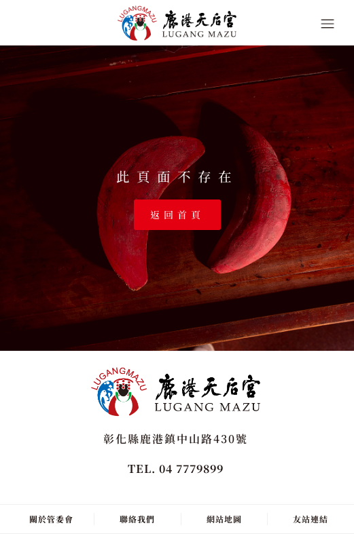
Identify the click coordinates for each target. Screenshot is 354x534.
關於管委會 (51, 519)
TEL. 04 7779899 (176, 468)
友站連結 (310, 519)
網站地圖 (224, 519)
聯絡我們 (137, 519)
